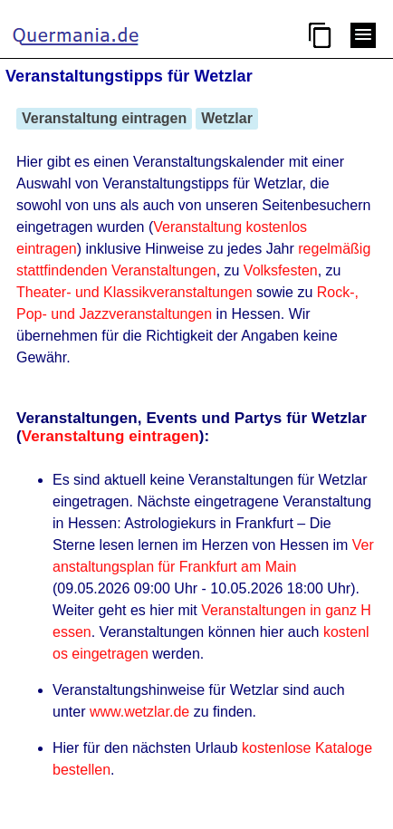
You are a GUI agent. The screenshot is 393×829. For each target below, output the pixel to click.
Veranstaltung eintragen (104, 118)
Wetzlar (227, 118)
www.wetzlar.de (139, 711)
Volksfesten (281, 270)
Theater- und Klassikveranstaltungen (134, 292)
